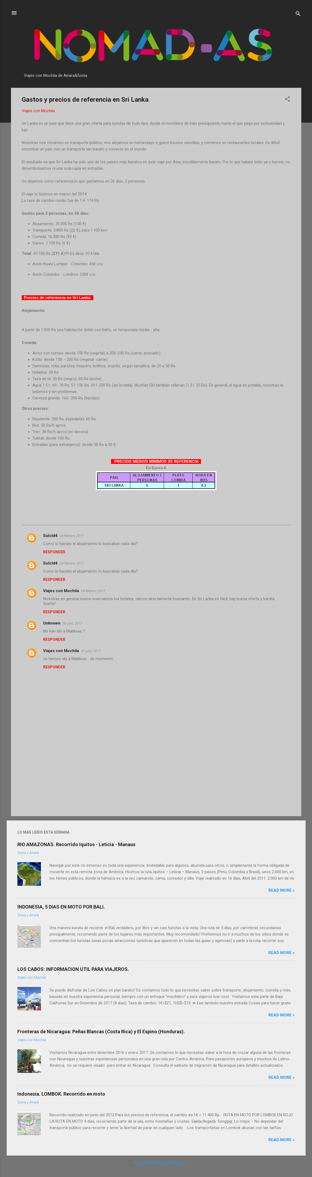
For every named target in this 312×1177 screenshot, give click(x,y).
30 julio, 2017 (72, 623)
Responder (54, 552)
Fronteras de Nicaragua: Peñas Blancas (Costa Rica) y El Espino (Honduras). (101, 1031)
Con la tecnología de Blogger (156, 1163)
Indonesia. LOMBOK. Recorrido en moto (61, 1094)
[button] (287, 100)
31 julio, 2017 (91, 651)
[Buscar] (298, 14)
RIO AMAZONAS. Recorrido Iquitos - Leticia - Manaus (76, 844)
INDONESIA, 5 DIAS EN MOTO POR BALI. (61, 907)
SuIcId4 (50, 535)
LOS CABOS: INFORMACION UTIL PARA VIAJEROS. (73, 969)
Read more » (281, 890)
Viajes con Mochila (61, 590)
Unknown (51, 623)
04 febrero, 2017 (72, 536)
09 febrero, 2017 (93, 591)
